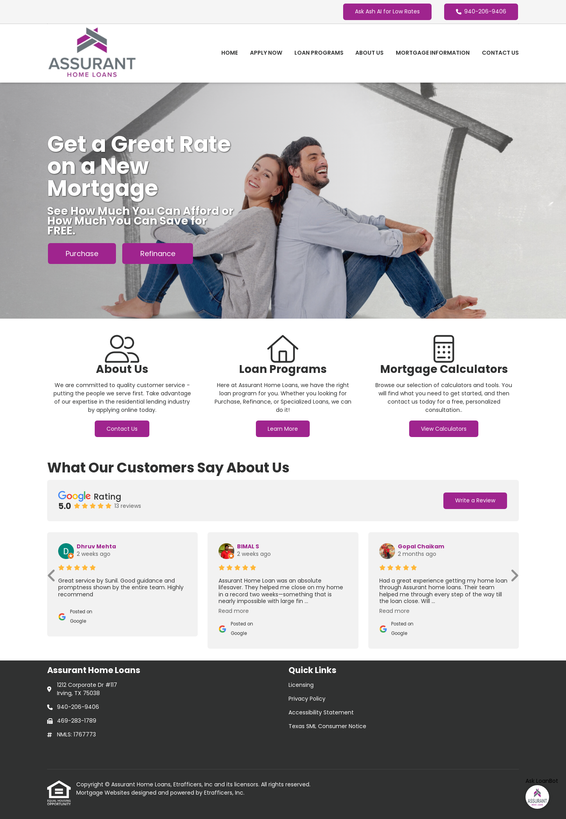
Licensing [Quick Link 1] (301, 685)
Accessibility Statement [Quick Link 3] (321, 712)
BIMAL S (248, 546)
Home (229, 53)
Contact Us (500, 53)
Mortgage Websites (103, 793)
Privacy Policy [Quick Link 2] (307, 699)
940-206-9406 (481, 11)
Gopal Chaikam (421, 546)
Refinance (157, 253)
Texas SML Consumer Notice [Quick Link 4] (327, 726)
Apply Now (266, 53)
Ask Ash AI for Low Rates (387, 11)
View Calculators (444, 429)
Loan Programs (319, 53)
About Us (369, 53)
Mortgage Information (433, 53)
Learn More (283, 429)
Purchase (82, 253)
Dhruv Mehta (96, 546)
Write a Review (475, 500)
